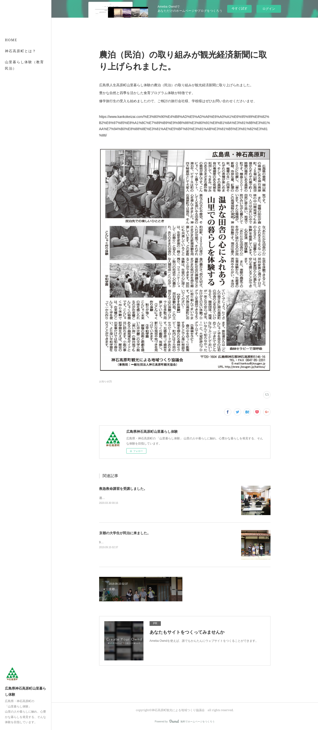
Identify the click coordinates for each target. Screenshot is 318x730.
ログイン (268, 9)
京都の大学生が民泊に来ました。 (125, 533)
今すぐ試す (239, 8)
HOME (11, 39)
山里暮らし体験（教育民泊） (24, 65)
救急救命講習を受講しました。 (123, 489)
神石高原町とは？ (20, 51)
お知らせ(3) (105, 381)
